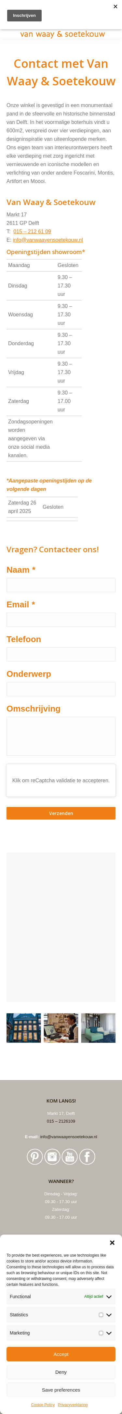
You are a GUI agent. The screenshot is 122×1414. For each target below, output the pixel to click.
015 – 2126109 (61, 1121)
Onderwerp (29, 674)
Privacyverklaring (73, 1405)
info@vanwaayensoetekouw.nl (48, 240)
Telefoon (24, 639)
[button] (112, 1242)
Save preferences (61, 1390)
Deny (61, 1372)
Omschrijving (34, 709)
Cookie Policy (43, 1405)
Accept (61, 1354)
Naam (21, 570)
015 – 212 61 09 (32, 231)
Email (21, 604)
